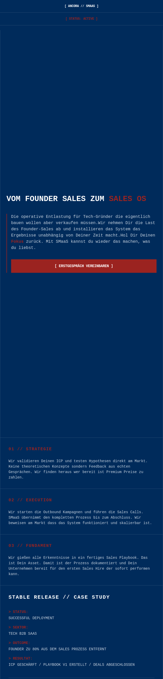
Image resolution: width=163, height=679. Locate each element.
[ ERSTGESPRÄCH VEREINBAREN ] (84, 265)
